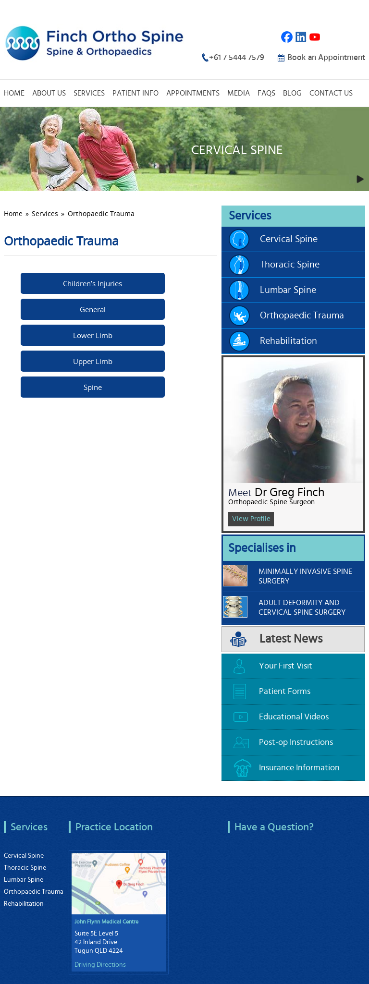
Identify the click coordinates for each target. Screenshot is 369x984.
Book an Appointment (326, 57)
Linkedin (301, 37)
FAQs (266, 93)
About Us (49, 93)
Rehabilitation (288, 341)
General (93, 309)
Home (14, 93)
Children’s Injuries (92, 283)
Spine (93, 387)
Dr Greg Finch (289, 492)
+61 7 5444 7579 (236, 57)
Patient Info (135, 93)
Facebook (287, 37)
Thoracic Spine (290, 264)
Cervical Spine (289, 239)
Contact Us (331, 93)
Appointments (193, 93)
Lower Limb (92, 335)
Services (89, 93)
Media (238, 93)
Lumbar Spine (288, 290)
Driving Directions (100, 964)
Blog (292, 93)
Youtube (315, 37)
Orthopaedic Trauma (302, 315)
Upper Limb (92, 361)
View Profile (251, 518)
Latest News (290, 639)
